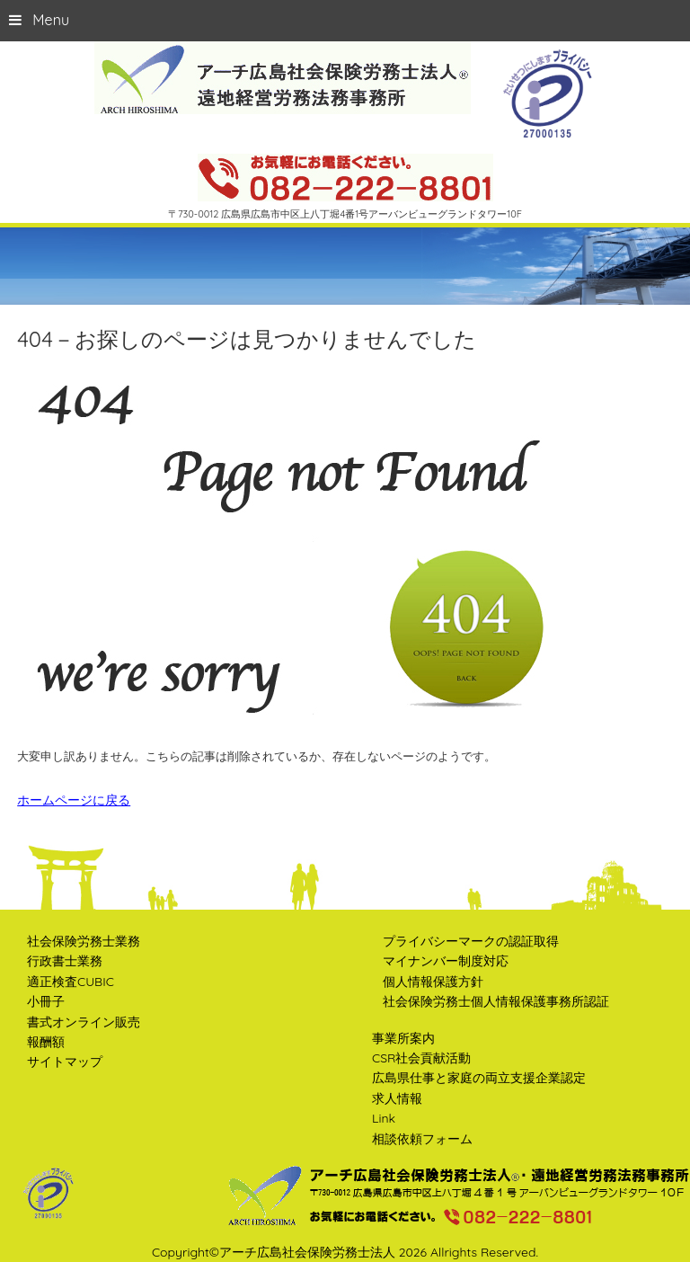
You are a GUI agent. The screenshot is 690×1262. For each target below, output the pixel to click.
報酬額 (46, 1042)
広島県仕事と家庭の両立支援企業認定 (479, 1078)
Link (383, 1118)
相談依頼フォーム (422, 1139)
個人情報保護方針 (433, 981)
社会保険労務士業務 (83, 941)
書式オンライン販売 (83, 1022)
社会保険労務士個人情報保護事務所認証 (496, 1001)
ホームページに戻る (73, 800)
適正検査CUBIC (70, 981)
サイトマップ (64, 1061)
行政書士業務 (64, 961)
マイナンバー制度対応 (446, 961)
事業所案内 (403, 1038)
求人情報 (397, 1098)
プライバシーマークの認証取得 (471, 941)
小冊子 (46, 1001)
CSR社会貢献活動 (421, 1058)
